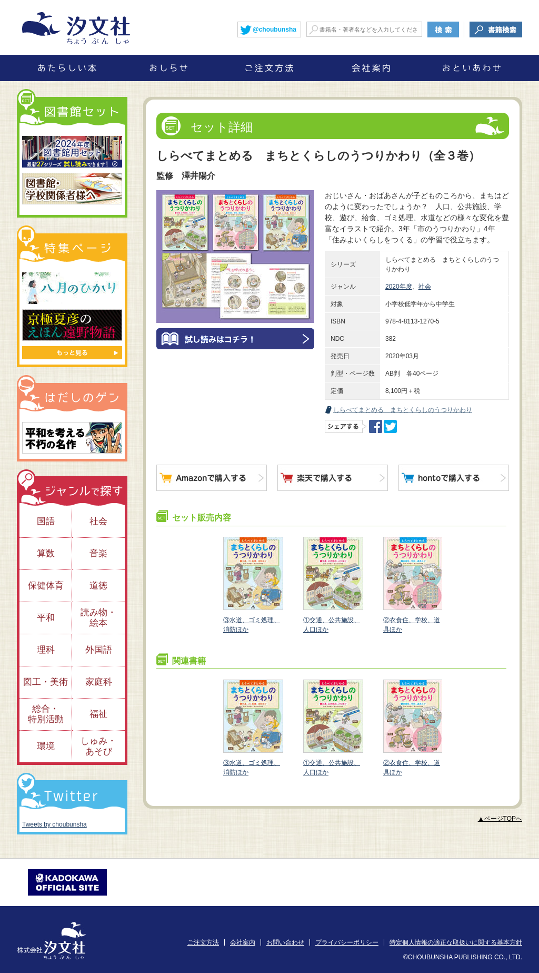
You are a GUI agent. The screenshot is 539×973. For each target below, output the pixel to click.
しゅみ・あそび (98, 746)
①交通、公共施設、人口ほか (332, 585)
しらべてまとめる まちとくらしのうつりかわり (402, 410)
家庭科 (98, 682)
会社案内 (242, 942)
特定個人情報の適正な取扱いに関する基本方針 (456, 942)
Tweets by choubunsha (54, 824)
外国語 (98, 650)
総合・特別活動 (46, 714)
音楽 (98, 553)
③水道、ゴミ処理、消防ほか (252, 585)
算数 (46, 553)
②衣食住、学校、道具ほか (412, 585)
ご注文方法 (203, 942)
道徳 (98, 586)
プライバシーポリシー (346, 942)
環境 (46, 746)
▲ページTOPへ (500, 818)
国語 (46, 521)
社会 (424, 286)
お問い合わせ (285, 942)
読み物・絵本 (98, 617)
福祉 (98, 714)
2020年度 (398, 286)
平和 (46, 618)
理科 (46, 650)
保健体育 (46, 586)
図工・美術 (45, 682)
